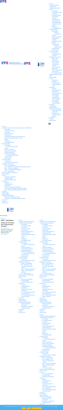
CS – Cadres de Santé (57, 72)
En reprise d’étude (56, 83)
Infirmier (54, 35)
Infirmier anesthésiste (56, 36)
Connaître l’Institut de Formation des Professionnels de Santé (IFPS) (16, 128)
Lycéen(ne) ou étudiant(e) (10, 176)
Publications (54, 26)
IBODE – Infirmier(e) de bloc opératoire (13, 169)
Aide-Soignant (55, 31)
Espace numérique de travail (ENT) (9, 172)
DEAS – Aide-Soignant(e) (10, 165)
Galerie (53, 25)
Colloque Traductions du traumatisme (13, 187)
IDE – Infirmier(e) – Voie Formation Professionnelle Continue (18, 166)
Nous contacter (53, 77)
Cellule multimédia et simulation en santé (13, 138)
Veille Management (56, 90)
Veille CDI (54, 88)
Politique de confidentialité (55, 108)
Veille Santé (54, 91)
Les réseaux (54, 13)
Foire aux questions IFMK (12, 155)
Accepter (23, 408)
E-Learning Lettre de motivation (11, 162)
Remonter (2, 218)
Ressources (52, 87)
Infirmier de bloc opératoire (10, 151)
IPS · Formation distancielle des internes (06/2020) (56, 102)
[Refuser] (61, 407)
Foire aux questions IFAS (12, 146)
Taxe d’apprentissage (56, 28)
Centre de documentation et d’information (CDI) (56, 20)
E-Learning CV (55, 52)
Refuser (28, 408)
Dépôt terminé (53, 120)
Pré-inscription (53, 106)
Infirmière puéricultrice (57, 41)
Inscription (52, 104)
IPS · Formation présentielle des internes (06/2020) (56, 97)
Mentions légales (53, 107)
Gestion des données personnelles (12, 197)
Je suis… (51, 78)
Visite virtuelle (55, 16)
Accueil (51, 3)
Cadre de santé (55, 49)
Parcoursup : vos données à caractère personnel (56, 115)
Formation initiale (53, 29)
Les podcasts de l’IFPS (57, 12)
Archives (51, 119)
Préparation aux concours (55, 57)
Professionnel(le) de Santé (10, 179)
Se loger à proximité (56, 15)
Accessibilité (55, 11)
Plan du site (52, 117)
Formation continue (54, 51)
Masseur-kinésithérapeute (10, 153)
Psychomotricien (55, 48)
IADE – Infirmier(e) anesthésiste (11, 168)
